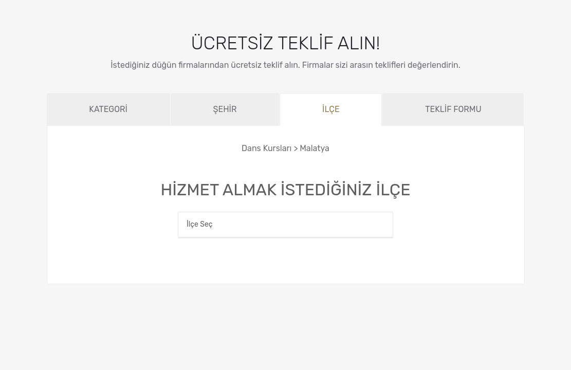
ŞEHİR (225, 109)
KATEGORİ (108, 109)
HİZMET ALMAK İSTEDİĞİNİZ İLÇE (285, 189)
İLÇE (331, 109)
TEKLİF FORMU (453, 109)
